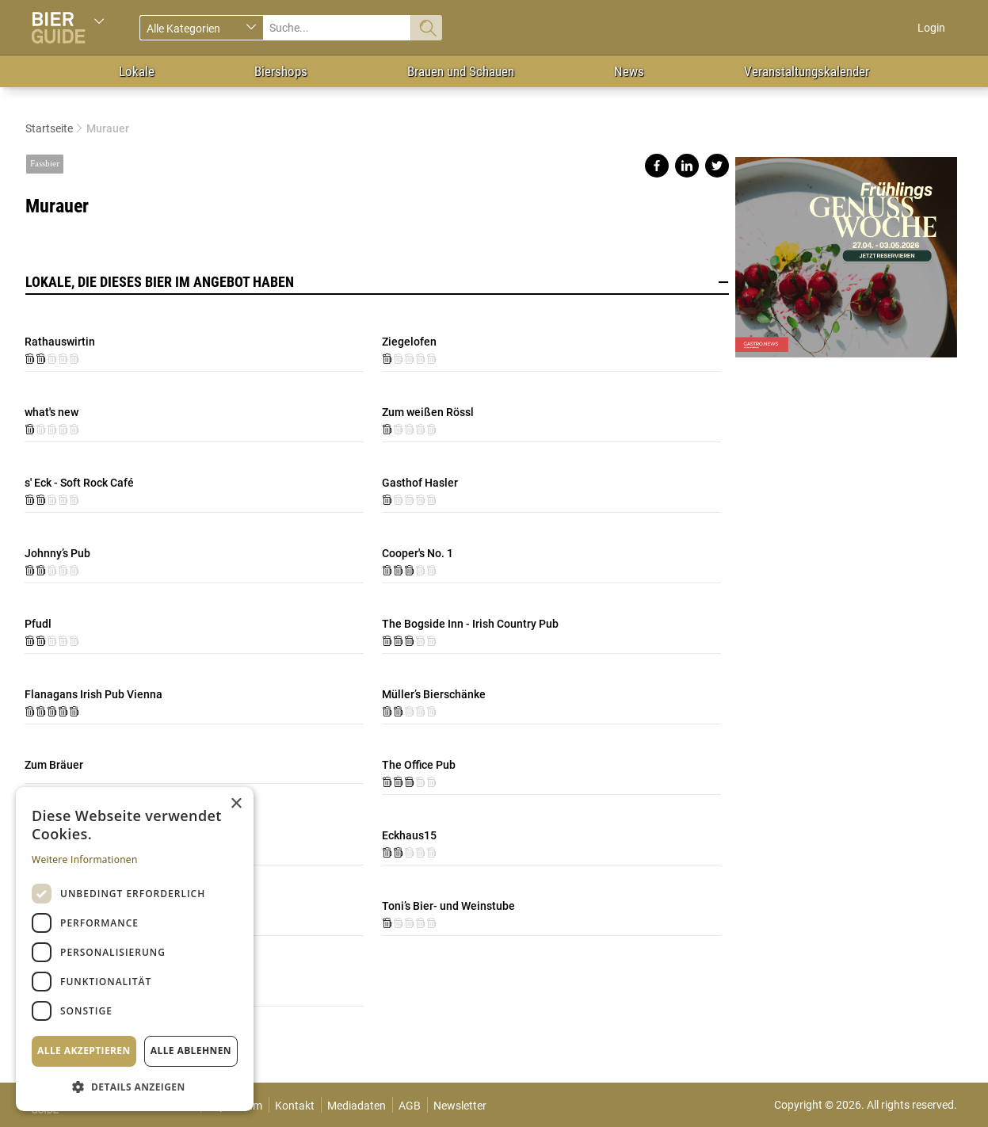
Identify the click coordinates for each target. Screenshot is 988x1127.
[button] (135, 1086)
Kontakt (295, 1105)
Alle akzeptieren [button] (84, 1050)
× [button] (236, 804)
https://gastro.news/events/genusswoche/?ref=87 (846, 251)
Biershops (280, 71)
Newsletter (459, 1105)
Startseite (49, 128)
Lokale (136, 71)
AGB (410, 1105)
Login (931, 27)
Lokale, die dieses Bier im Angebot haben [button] (377, 282)
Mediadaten (356, 1105)
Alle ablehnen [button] (191, 1050)
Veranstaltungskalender (806, 71)
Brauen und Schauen (460, 71)
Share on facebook (657, 166)
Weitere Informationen (85, 859)
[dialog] (135, 949)
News (629, 71)
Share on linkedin (687, 166)
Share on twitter (717, 166)
